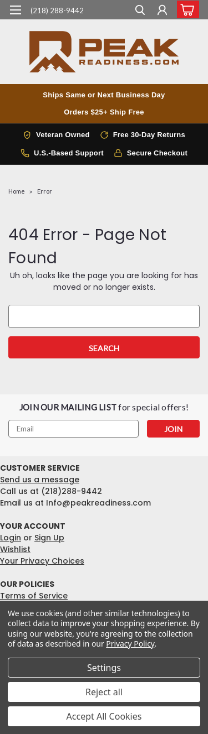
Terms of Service (34, 595)
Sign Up (49, 537)
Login (10, 537)
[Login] (162, 11)
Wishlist (15, 549)
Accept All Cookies (104, 716)
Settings (104, 668)
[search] (140, 11)
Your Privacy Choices (42, 560)
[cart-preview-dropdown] (185, 9)
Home (16, 191)
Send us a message (39, 479)
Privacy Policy (130, 643)
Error (44, 191)
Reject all (104, 692)
